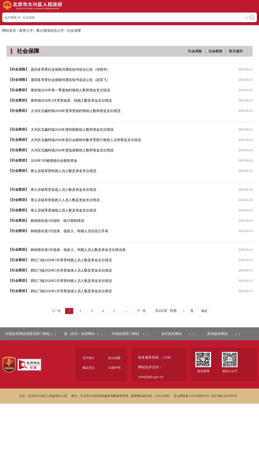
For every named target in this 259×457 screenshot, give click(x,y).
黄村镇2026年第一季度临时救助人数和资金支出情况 (70, 90)
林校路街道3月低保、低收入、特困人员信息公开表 (69, 231)
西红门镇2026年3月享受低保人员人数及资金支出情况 (71, 270)
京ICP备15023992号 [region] (224, 396)
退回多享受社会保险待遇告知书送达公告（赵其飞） (70, 80)
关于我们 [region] (88, 358)
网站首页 (9, 30)
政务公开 (26, 30)
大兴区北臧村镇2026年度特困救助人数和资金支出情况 (72, 129)
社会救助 (215, 51)
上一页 (56, 310)
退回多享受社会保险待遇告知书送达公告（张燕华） (70, 69)
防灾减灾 (236, 51)
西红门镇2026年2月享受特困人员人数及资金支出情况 (71, 281)
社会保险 (195, 51)
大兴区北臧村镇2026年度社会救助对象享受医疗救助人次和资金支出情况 (86, 140)
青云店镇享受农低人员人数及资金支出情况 (63, 189)
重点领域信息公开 (50, 30)
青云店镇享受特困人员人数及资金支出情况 (63, 171)
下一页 (141, 310)
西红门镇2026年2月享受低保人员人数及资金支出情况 (71, 291)
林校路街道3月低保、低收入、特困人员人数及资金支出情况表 (78, 250)
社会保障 (74, 30)
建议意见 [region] (88, 367)
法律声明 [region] (114, 367)
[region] (9, 364)
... (126, 310)
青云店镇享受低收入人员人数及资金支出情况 (65, 200)
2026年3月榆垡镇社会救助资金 (54, 160)
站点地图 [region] (114, 358)
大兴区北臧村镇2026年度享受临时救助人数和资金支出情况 (75, 111)
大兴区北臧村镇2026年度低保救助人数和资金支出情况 (72, 150)
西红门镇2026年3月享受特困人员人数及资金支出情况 (71, 260)
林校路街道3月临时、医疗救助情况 (57, 220)
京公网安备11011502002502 (192, 396)
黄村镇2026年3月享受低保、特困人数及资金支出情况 (71, 100)
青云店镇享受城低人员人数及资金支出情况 (63, 210)
